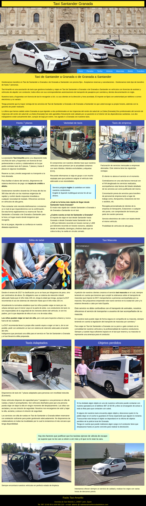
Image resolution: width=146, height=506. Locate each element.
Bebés (130, 71)
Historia (109, 71)
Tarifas (100, 71)
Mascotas (120, 71)
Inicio (81, 71)
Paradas (90, 71)
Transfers (140, 71)
